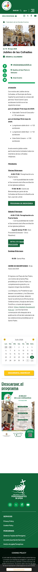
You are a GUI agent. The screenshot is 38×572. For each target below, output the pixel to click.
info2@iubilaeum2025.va (22, 64)
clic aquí (33, 563)
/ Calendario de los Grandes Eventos (17, 22)
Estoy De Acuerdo (19, 569)
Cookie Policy (8, 525)
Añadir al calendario (12, 57)
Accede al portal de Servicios (14, 540)
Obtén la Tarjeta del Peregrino (14, 535)
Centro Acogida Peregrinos (13, 544)
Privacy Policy (8, 521)
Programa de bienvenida (21, 203)
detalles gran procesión (16, 243)
